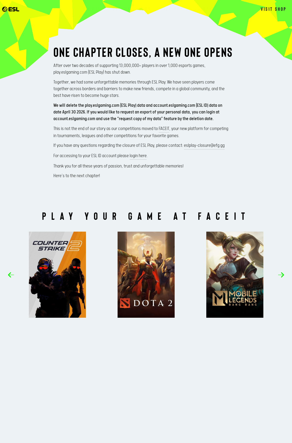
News (145, 9)
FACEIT (164, 128)
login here (138, 155)
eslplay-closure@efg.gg (204, 145)
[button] (11, 275)
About (202, 9)
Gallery (173, 9)
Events (92, 9)
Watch (119, 9)
